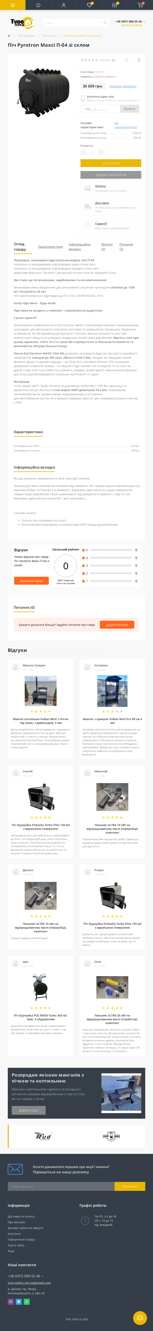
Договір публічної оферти (25, 1228)
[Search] (105, 23)
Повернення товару (21, 1239)
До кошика (111, 163)
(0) (113, 60)
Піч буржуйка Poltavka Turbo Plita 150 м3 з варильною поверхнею (41, 827)
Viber (10, 1301)
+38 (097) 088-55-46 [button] (25, 1276)
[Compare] (139, 60)
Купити (129, 109)
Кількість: (87, 146)
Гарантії (101, 223)
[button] (63, 5)
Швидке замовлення (111, 175)
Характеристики (50, 247)
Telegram (18, 1301)
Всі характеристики (126, 125)
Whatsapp (27, 1301)
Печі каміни (49, 35)
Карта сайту (16, 1245)
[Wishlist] (126, 60)
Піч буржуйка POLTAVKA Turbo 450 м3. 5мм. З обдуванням (41, 1017)
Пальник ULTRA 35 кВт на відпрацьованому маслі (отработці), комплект (112, 1019)
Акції (11, 1251)
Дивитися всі (28, 1110)
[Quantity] (92, 152)
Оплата (100, 186)
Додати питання (117, 625)
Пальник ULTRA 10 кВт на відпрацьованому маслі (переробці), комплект (112, 828)
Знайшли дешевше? (122, 86)
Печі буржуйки (26, 35)
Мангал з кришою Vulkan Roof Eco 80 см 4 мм (112, 721)
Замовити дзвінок (131, 24)
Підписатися (130, 1186)
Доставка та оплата (21, 1216)
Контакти (14, 1234)
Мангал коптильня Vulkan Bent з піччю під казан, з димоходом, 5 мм (40, 721)
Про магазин (16, 1222)
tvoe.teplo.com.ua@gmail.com (29, 1283)
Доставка (102, 203)
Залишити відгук (31, 581)
